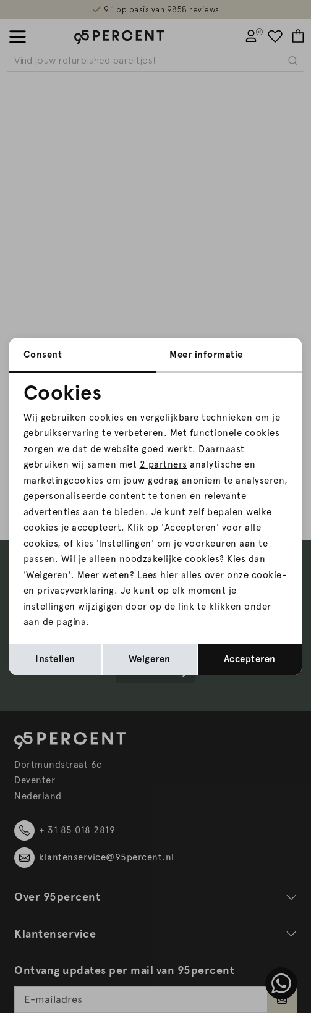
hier (169, 575)
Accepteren (250, 659)
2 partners (163, 464)
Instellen (55, 659)
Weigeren (150, 659)
